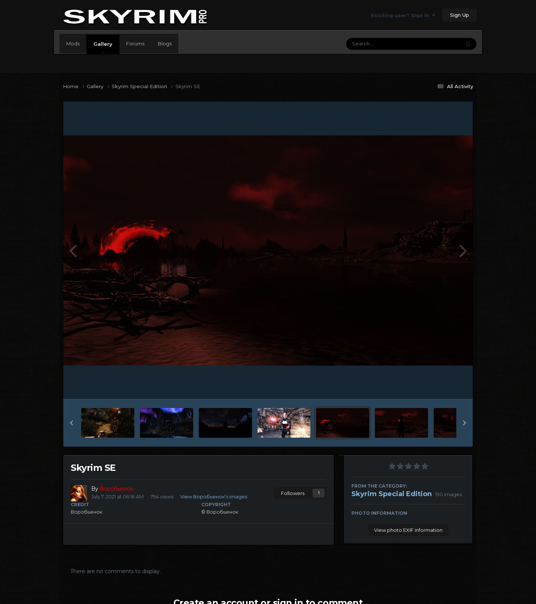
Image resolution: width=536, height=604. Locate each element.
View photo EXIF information (408, 530)
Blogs (165, 43)
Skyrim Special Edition (391, 494)
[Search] (383, 44)
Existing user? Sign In (403, 15)
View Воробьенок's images (213, 496)
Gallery (102, 47)
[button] (71, 423)
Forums (135, 43)
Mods (73, 43)
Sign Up (459, 15)
